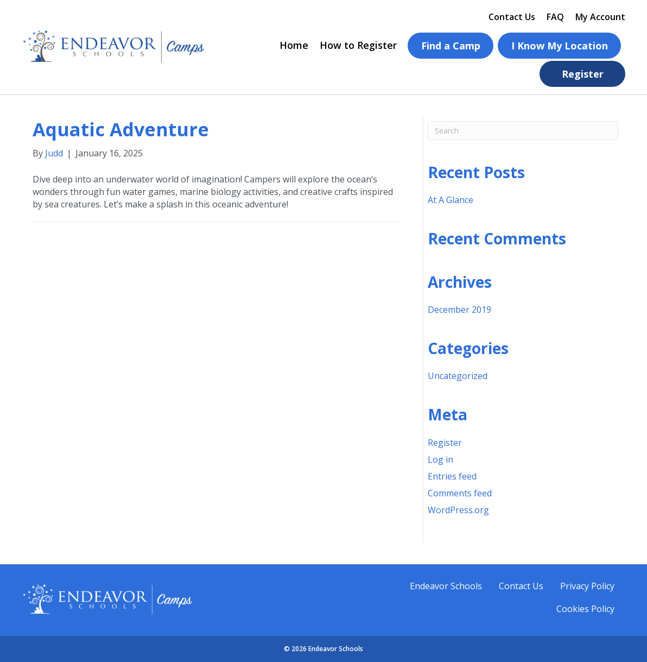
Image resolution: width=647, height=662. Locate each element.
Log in (440, 459)
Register (445, 443)
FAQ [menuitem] (555, 17)
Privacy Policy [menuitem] (587, 586)
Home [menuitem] (294, 45)
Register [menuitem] (583, 73)
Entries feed (452, 476)
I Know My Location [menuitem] (559, 45)
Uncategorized (457, 376)
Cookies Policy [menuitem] (585, 609)
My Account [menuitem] (600, 17)
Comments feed (460, 493)
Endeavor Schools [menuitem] (446, 586)
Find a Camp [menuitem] (450, 45)
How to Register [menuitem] (358, 45)
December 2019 (459, 310)
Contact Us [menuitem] (512, 17)
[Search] (523, 130)
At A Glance (450, 200)
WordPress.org (458, 510)
